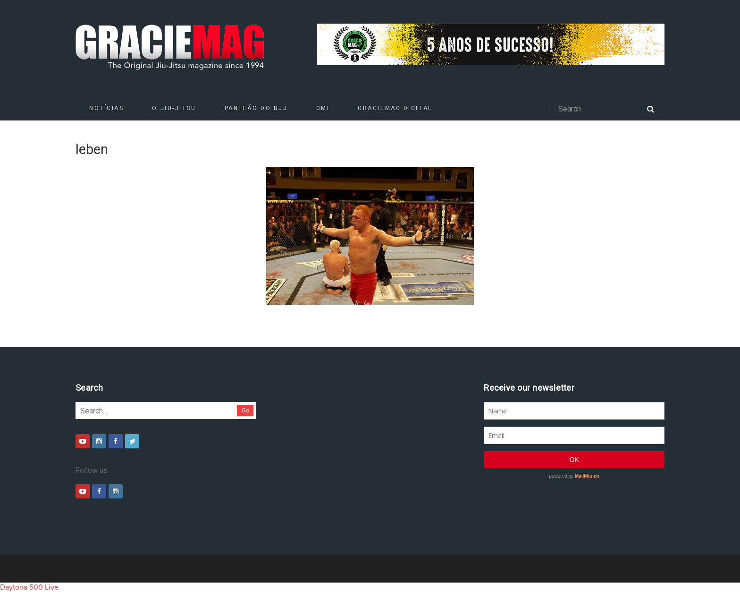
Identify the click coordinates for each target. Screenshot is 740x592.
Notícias (106, 108)
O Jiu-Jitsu (174, 108)
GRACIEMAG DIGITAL (395, 108)
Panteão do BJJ (256, 108)
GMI (323, 108)
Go (246, 410)
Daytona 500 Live (29, 587)
